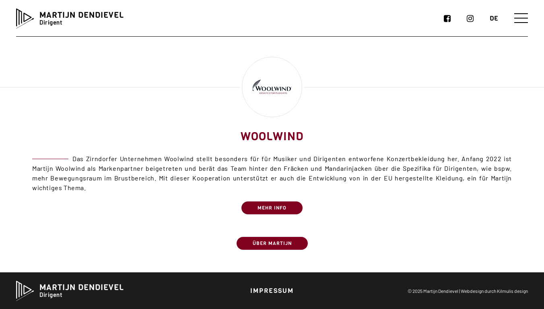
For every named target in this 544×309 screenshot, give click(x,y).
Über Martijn (272, 243)
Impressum (272, 290)
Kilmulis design (512, 291)
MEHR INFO (272, 208)
